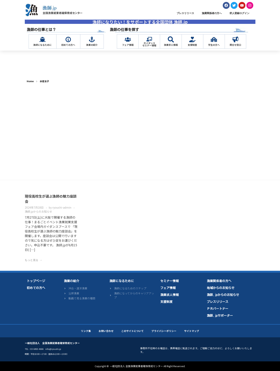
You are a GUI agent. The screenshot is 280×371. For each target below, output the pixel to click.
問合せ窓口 (235, 44)
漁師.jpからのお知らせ (38, 211)
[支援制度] (192, 39)
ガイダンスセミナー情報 (149, 44)
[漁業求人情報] (171, 39)
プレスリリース (185, 13)
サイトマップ (191, 331)
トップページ (36, 280)
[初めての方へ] (68, 39)
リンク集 (86, 331)
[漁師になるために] (42, 39)
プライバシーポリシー (163, 331)
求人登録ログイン (239, 13)
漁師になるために (42, 44)
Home (30, 81)
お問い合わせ (106, 331)
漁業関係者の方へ (212, 13)
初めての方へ (68, 44)
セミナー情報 (169, 280)
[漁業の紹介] (92, 39)
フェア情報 (128, 44)
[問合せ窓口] (235, 39)
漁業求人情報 (171, 44)
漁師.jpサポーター (220, 315)
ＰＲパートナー (217, 308)
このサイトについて (132, 331)
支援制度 (192, 44)
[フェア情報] (128, 39)
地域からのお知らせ (220, 287)
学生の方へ (214, 44)
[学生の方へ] (214, 39)
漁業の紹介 (92, 44)
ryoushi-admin (62, 207)
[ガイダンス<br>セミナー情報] (149, 39)
